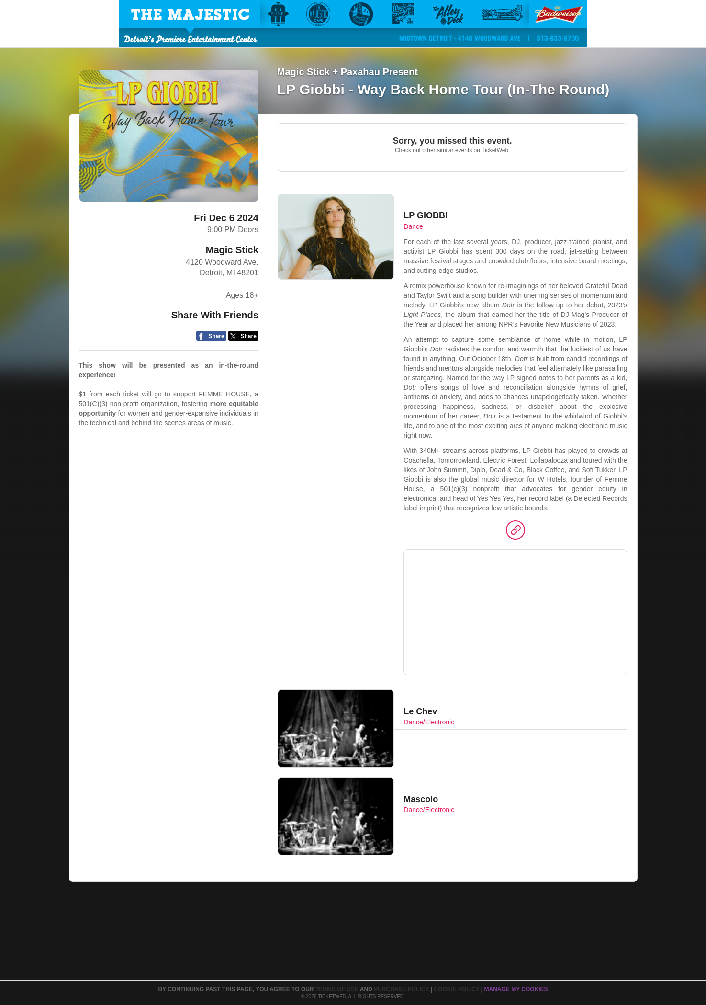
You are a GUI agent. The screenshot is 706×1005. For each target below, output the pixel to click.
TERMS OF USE (337, 989)
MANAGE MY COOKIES (516, 989)
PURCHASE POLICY (402, 989)
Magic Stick (232, 250)
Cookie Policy (457, 989)
